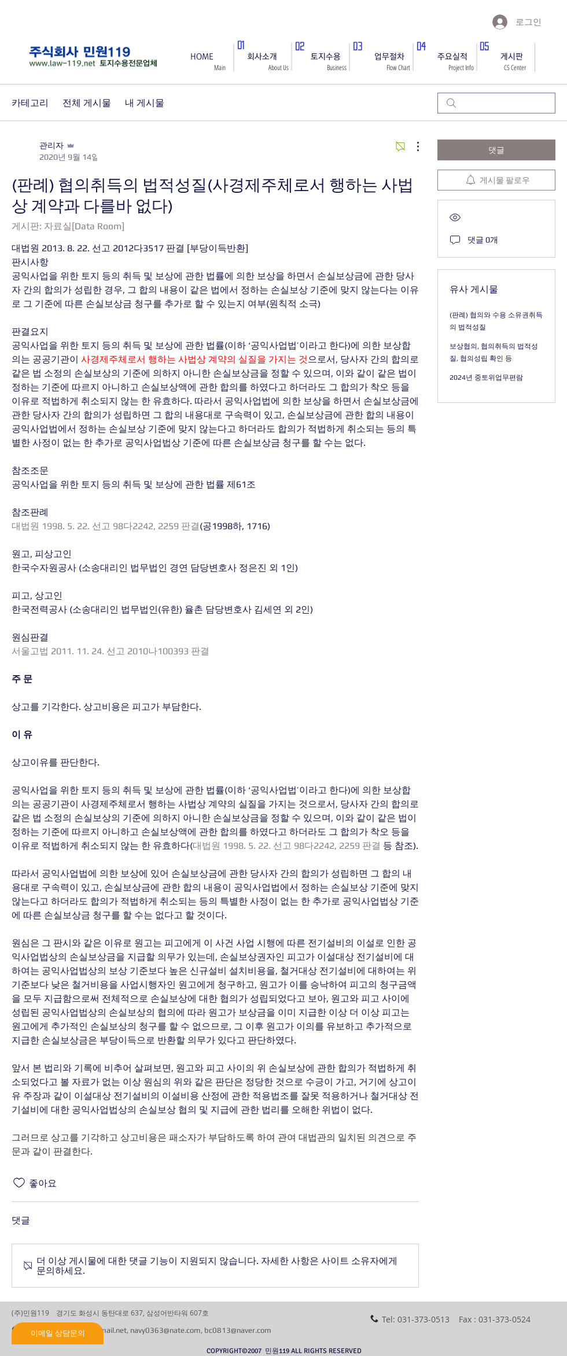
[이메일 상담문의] (58, 1333)
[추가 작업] (412, 146)
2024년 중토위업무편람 (486, 377)
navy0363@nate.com (165, 1330)
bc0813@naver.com (237, 1330)
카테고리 (30, 102)
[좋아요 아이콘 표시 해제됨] (19, 1183)
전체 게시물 (86, 102)
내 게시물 (144, 102)
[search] (496, 103)
